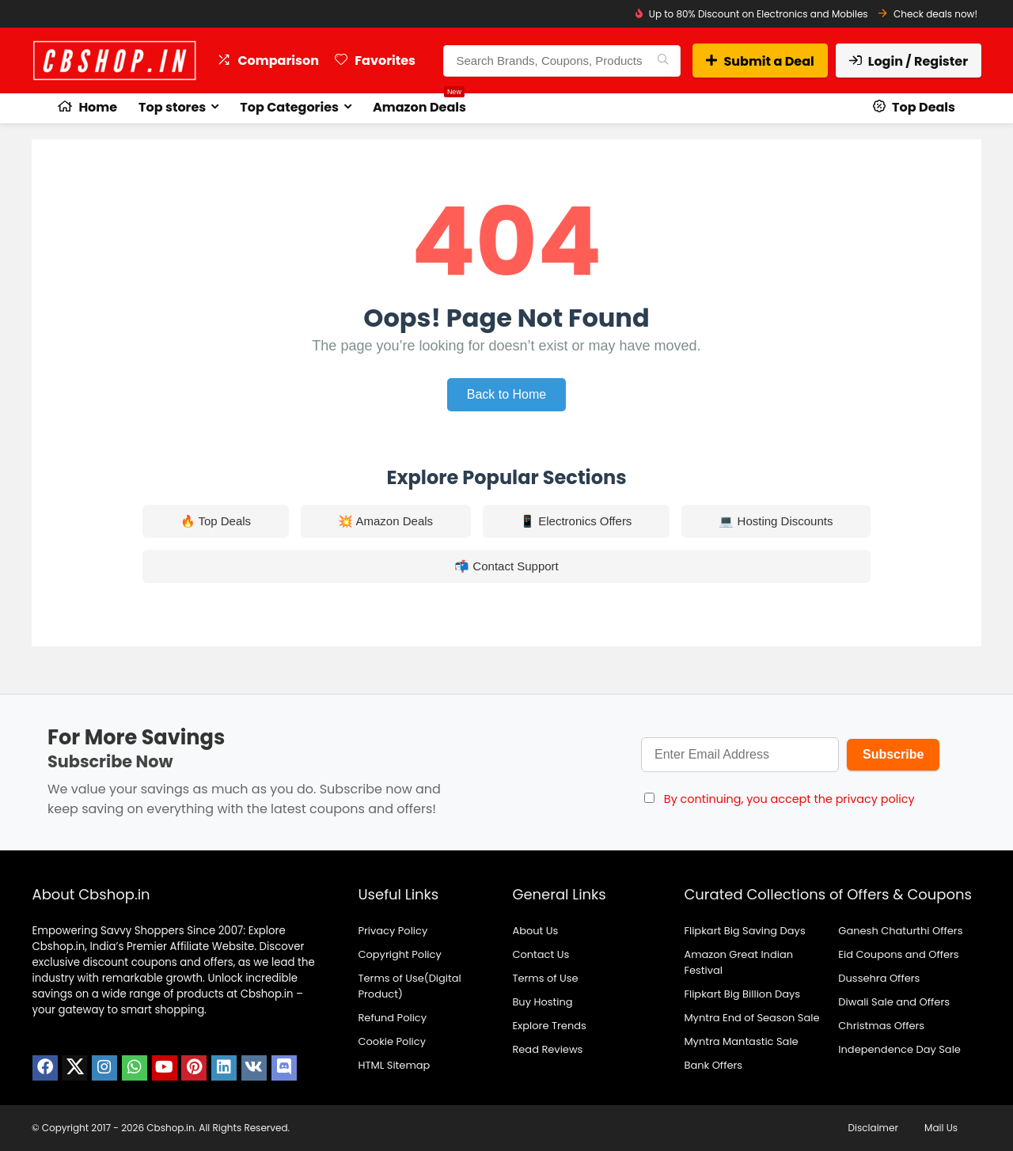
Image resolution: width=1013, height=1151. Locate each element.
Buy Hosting (542, 1001)
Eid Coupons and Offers (898, 954)
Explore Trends (549, 1025)
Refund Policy (392, 1017)
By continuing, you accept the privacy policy (789, 799)
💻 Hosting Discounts (776, 521)
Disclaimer (873, 1127)
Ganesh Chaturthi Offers (900, 930)
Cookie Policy (392, 1041)
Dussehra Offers (879, 978)
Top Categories (289, 107)
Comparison (268, 60)
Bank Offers (713, 1065)
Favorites (375, 60)
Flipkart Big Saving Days (744, 930)
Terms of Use (545, 978)
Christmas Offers (881, 1025)
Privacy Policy (392, 930)
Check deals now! (935, 14)
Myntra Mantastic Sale (741, 1041)
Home (87, 107)
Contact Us (540, 954)
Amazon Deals (419, 104)
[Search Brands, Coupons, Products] (663, 61)
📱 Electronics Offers (576, 521)
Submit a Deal (760, 61)
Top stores (172, 107)
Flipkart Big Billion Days (742, 993)
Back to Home (506, 394)
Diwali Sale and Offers (894, 1001)
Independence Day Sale (899, 1049)
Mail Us (941, 1127)
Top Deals (914, 107)
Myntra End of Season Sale (751, 1017)
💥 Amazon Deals (385, 521)
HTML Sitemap (394, 1065)
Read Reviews (547, 1049)
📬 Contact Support (506, 566)
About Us (535, 930)
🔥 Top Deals (216, 521)
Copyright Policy (399, 954)
